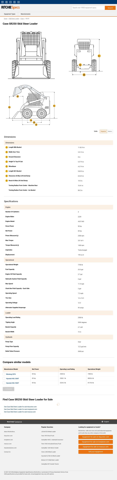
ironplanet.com (8, 439)
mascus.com (7, 443)
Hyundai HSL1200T (12, 378)
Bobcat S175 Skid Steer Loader (50, 460)
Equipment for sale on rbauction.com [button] (95, 437)
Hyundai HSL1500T (12, 383)
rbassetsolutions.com (10, 448)
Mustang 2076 (11, 374)
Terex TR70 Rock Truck (47, 435)
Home (5, 18)
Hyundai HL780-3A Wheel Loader (50, 456)
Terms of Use (64, 472)
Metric (110, 131)
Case (22, 18)
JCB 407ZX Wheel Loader (48, 431)
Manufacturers (25, 14)
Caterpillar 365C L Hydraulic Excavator (52, 439)
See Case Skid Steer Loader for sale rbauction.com (20, 407)
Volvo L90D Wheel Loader (48, 452)
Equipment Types (9, 14)
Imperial (103, 131)
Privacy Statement (55, 472)
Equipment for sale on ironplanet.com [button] (95, 442)
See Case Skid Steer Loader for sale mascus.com (20, 412)
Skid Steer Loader (14, 18)
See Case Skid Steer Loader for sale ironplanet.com (20, 409)
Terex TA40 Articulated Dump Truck (51, 443)
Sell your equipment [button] (95, 452)
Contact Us (18, 422)
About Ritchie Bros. (9, 431)
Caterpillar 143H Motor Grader (49, 448)
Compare (8, 389)
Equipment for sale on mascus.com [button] (95, 447)
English (107, 422)
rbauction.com (8, 435)
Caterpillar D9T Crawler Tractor (50, 464)
